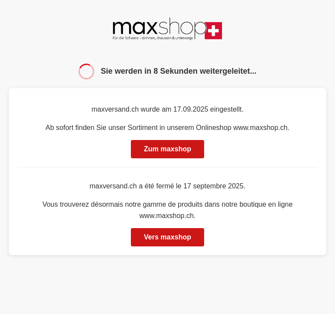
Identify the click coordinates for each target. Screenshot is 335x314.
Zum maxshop (167, 149)
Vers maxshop (167, 237)
